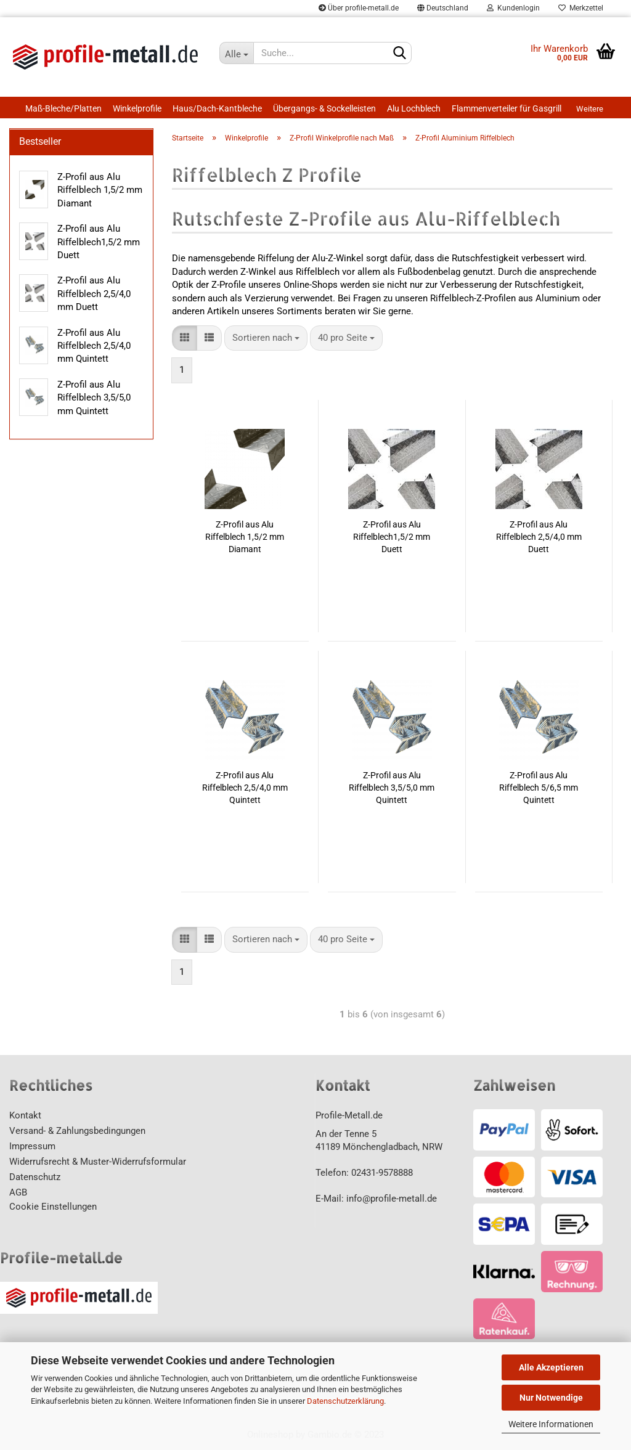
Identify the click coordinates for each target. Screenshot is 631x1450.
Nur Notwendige (551, 1398)
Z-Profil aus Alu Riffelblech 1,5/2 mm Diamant (244, 536)
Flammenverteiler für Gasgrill (506, 108)
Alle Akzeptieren (551, 1367)
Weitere (589, 108)
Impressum (32, 1146)
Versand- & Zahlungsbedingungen (77, 1130)
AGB (18, 1192)
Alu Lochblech (414, 108)
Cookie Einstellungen (53, 1206)
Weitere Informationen (550, 1424)
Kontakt (25, 1115)
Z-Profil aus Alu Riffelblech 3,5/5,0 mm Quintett (391, 787)
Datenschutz (34, 1177)
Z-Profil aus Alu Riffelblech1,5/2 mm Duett (391, 536)
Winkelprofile (137, 108)
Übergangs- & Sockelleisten (324, 108)
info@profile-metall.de (391, 1198)
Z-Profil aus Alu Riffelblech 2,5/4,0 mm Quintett (245, 787)
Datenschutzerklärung (345, 1401)
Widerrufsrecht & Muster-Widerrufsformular (97, 1161)
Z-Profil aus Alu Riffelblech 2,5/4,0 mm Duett (539, 536)
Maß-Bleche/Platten (63, 108)
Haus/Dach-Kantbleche (217, 108)
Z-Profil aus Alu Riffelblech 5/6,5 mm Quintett (538, 787)
